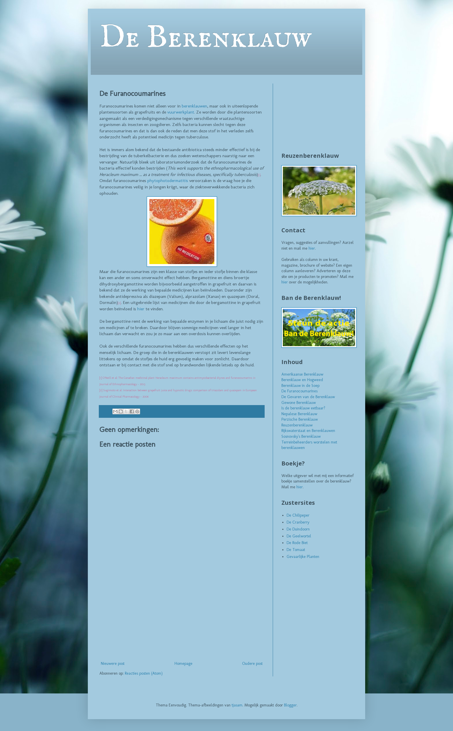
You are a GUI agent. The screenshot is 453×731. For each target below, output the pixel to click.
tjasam (237, 705)
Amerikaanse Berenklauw (302, 374)
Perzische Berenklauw (299, 419)
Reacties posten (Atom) (144, 673)
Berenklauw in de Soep (300, 385)
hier (140, 308)
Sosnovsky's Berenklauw (301, 436)
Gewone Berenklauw (298, 402)
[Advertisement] (181, 616)
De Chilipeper (298, 515)
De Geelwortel (299, 536)
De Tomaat (296, 549)
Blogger (290, 705)
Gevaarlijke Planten (303, 556)
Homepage (183, 663)
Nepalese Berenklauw (299, 413)
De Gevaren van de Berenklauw (308, 396)
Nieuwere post (113, 663)
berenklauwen (194, 106)
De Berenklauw (205, 38)
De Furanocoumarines (299, 391)
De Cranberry (298, 522)
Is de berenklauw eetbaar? (303, 408)
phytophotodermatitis (167, 180)
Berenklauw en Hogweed (302, 379)
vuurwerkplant (180, 112)
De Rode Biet (297, 542)
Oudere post (252, 663)
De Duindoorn (298, 529)
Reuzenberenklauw (297, 425)
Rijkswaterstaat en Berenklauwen (308, 430)
